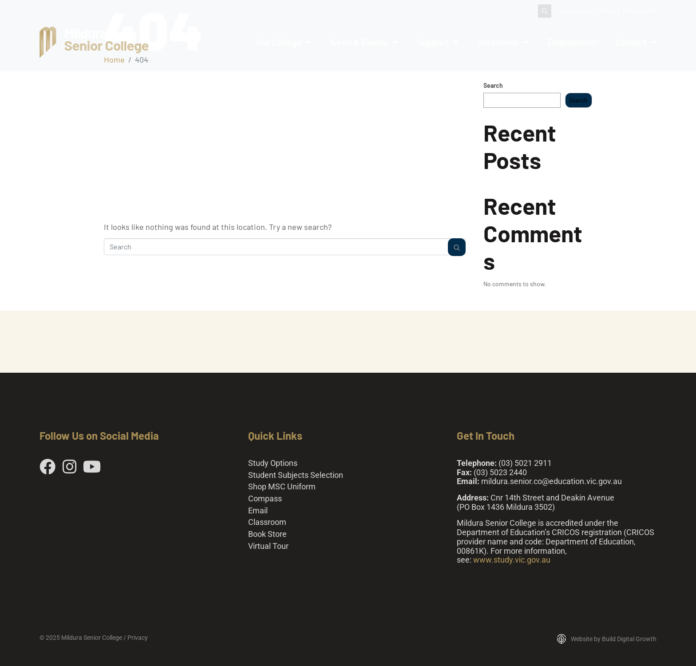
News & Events (364, 42)
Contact (636, 42)
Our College (284, 42)
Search (493, 85)
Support (438, 42)
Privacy (137, 637)
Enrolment (503, 42)
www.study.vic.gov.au (511, 559)
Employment (572, 42)
